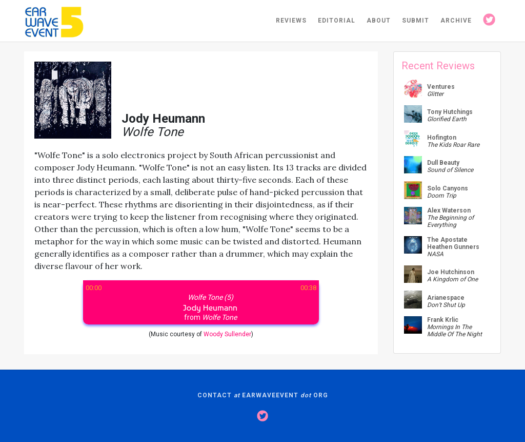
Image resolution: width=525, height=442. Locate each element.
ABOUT (379, 20)
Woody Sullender (227, 334)
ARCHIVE (456, 20)
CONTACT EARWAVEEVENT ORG (262, 395)
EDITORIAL (336, 20)
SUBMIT (415, 20)
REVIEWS (291, 20)
